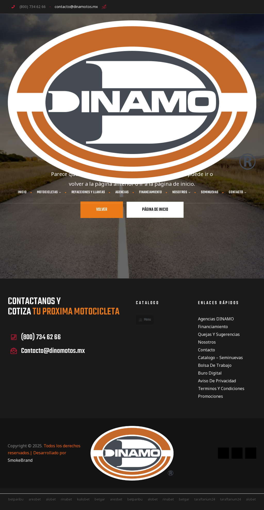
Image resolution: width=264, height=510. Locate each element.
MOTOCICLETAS (49, 192)
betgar (100, 499)
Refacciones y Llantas (88, 192)
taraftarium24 (204, 499)
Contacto (206, 350)
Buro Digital (210, 373)
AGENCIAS (122, 192)
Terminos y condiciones (221, 388)
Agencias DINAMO (216, 319)
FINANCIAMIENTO (150, 192)
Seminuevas (209, 192)
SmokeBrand (20, 460)
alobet (51, 499)
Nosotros (207, 342)
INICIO (22, 192)
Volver (101, 209)
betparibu (135, 499)
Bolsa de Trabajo (215, 365)
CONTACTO (237, 192)
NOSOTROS (181, 192)
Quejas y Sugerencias (219, 334)
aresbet (35, 499)
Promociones (210, 396)
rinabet (66, 499)
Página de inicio (155, 209)
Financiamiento (213, 326)
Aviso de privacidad (217, 381)
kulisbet (83, 499)
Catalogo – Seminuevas (220, 357)
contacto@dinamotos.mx (76, 6)
